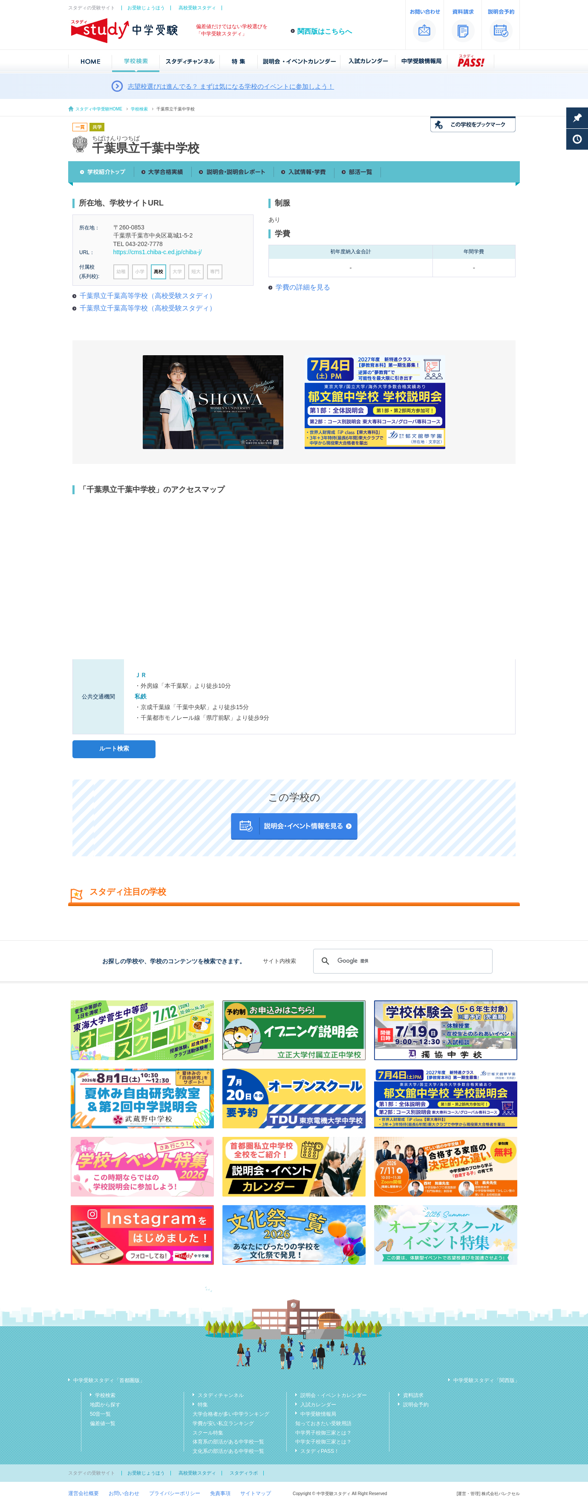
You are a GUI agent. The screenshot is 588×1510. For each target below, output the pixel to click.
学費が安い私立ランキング (223, 1423)
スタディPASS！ (319, 1451)
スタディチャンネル (221, 1395)
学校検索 (139, 109)
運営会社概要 (83, 1493)
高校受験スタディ (197, 7)
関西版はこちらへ (324, 31)
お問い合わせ (124, 1493)
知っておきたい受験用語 (323, 1423)
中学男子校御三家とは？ (323, 1433)
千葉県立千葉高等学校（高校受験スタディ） (148, 295)
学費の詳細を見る (303, 287)
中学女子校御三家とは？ (323, 1442)
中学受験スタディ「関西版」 (486, 1380)
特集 (203, 1405)
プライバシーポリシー (174, 1493)
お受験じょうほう (146, 7)
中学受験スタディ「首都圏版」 (109, 1380)
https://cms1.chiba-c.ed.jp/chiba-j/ (157, 252)
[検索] (401, 961)
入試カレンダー (318, 1405)
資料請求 (413, 1395)
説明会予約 (416, 1405)
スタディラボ (244, 1472)
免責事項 (220, 1493)
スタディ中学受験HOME (98, 109)
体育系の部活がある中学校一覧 (228, 1442)
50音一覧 (100, 1414)
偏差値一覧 (102, 1423)
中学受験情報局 (318, 1414)
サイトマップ (255, 1493)
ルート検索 (114, 748)
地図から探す (105, 1405)
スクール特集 (208, 1433)
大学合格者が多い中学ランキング (231, 1414)
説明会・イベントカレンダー (333, 1395)
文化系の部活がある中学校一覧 (228, 1451)
